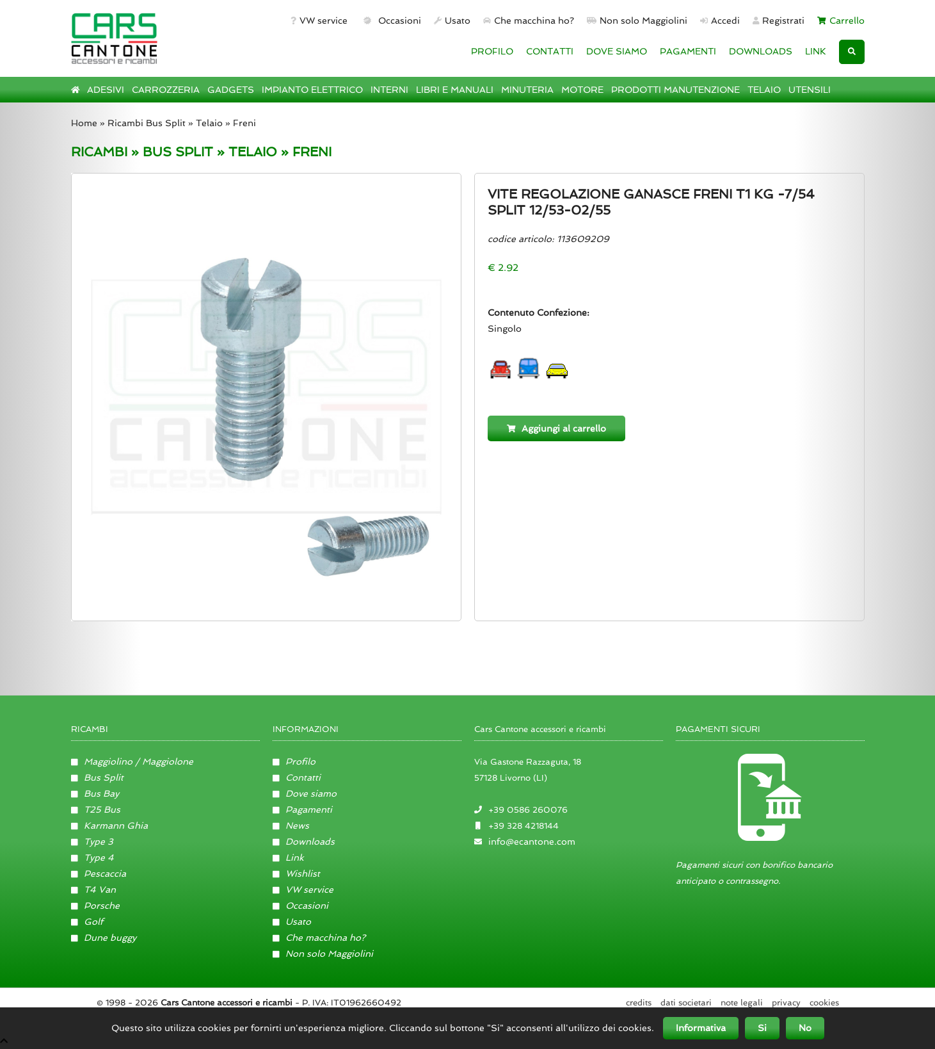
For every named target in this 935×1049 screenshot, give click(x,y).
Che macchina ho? (528, 20)
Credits (638, 1002)
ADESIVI (105, 90)
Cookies (824, 1002)
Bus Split (97, 777)
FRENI (312, 151)
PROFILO (492, 51)
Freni (244, 123)
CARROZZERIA (166, 90)
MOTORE (582, 90)
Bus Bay (95, 793)
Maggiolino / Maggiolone (132, 761)
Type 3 (92, 841)
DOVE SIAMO (616, 51)
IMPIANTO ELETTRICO (312, 90)
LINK (815, 51)
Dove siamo (305, 793)
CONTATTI (549, 51)
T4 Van (93, 889)
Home (84, 123)
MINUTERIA (527, 90)
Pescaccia (99, 873)
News (291, 825)
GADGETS (230, 90)
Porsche (95, 905)
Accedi (720, 20)
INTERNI (389, 90)
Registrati (779, 20)
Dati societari (686, 1002)
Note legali (742, 1002)
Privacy (786, 1002)
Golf (87, 921)
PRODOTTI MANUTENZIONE (675, 90)
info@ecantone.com (531, 841)
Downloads (304, 841)
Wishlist (297, 873)
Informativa (701, 1028)
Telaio (209, 123)
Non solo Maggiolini (637, 20)
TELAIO (764, 90)
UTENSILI (809, 90)
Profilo (294, 761)
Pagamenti (303, 809)
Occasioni (390, 20)
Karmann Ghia (109, 825)
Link (289, 857)
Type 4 (93, 857)
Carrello (841, 20)
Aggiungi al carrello (557, 428)
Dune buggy (104, 937)
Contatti (297, 777)
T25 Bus (96, 809)
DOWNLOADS (760, 51)
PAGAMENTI (688, 51)
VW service (319, 20)
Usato (452, 20)
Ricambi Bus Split (147, 123)
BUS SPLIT (178, 151)
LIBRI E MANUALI (454, 90)
